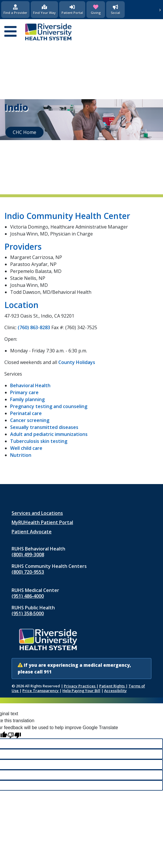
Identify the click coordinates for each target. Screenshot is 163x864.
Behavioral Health (30, 385)
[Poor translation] (14, 734)
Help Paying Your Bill (81, 690)
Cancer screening (29, 420)
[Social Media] (115, 9)
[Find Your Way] (44, 9)
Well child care (26, 448)
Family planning (27, 399)
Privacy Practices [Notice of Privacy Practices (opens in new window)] (80, 686)
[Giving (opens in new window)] (95, 9)
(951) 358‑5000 (28, 613)
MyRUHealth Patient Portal (42, 522)
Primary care (24, 392)
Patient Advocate (32, 531)
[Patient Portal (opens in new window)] (72, 9)
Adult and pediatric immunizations (49, 434)
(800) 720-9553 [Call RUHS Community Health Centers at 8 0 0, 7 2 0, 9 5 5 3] (28, 572)
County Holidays (76, 362)
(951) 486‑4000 (28, 596)
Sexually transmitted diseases (44, 427)
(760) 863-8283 (34, 327)
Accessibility (115, 690)
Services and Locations (37, 513)
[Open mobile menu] (10, 32)
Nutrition (20, 455)
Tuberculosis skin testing (38, 441)
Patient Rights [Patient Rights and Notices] (112, 686)
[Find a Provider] (15, 9)
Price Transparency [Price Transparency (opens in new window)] (40, 690)
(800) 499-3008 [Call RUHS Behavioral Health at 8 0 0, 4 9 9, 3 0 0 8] (28, 554)
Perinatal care (26, 413)
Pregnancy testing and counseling (48, 406)
